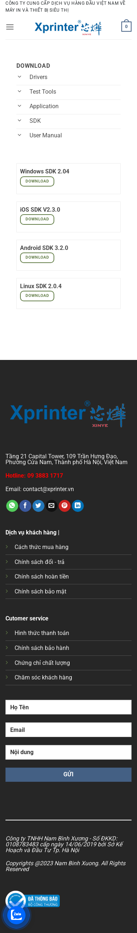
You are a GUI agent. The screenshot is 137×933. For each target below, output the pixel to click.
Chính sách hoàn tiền (42, 576)
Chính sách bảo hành (42, 647)
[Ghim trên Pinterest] (65, 506)
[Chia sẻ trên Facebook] (25, 506)
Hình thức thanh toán (42, 633)
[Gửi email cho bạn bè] (52, 506)
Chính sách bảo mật (40, 591)
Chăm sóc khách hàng (43, 677)
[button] (9, 27)
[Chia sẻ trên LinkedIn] (78, 506)
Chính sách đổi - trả (39, 561)
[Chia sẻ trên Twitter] (38, 506)
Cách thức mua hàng (41, 547)
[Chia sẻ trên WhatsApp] (12, 506)
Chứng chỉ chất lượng (42, 662)
